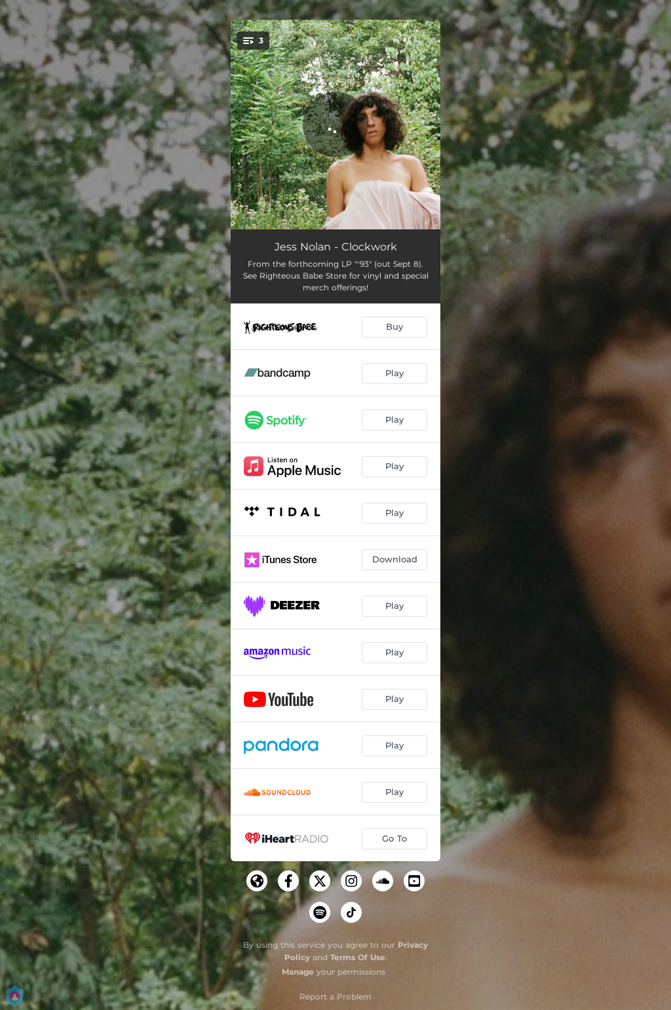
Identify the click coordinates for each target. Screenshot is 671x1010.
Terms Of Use (357, 957)
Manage (298, 972)
